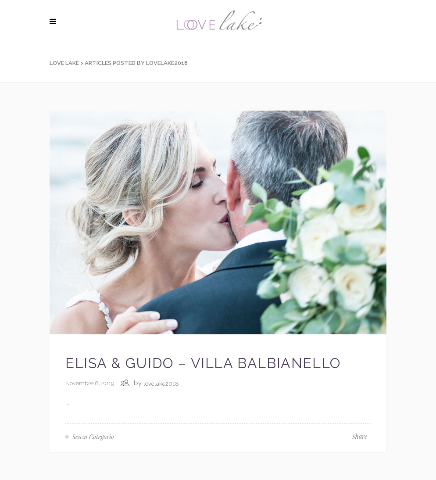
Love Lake (64, 63)
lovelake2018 (161, 383)
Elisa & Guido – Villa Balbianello (203, 363)
